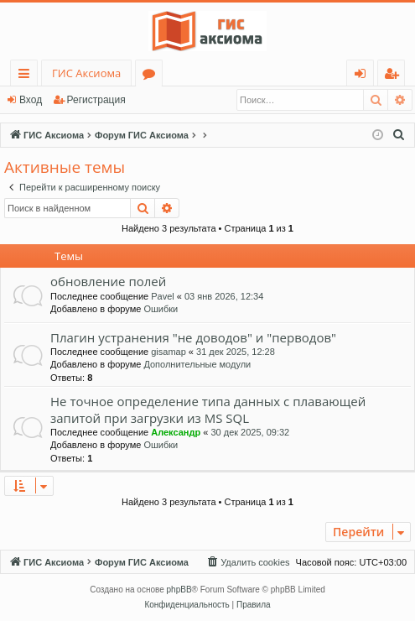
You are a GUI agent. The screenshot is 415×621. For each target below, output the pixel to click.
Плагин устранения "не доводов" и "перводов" (193, 337)
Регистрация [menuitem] (395, 75)
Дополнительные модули (197, 364)
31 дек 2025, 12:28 (235, 352)
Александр (175, 432)
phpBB (179, 589)
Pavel (162, 296)
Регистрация (96, 100)
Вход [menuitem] (363, 75)
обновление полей (108, 281)
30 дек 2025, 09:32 (249, 432)
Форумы (152, 75)
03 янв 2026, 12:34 (223, 296)
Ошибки (160, 309)
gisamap (168, 352)
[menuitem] (399, 135)
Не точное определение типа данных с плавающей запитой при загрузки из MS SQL (208, 409)
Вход (30, 100)
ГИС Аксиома (86, 73)
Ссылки (27, 75)
